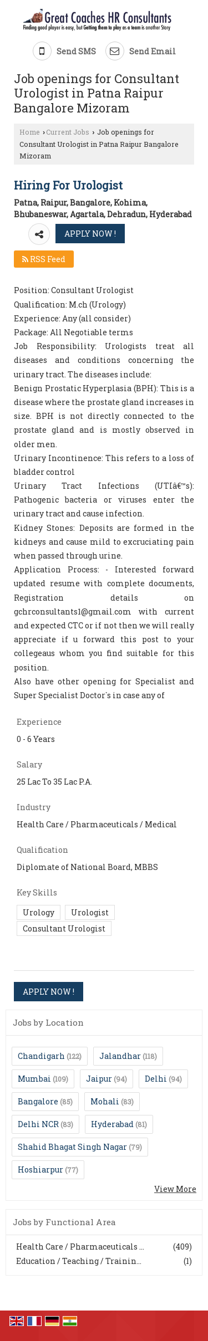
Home (29, 131)
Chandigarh (41, 1056)
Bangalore (38, 1101)
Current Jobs (67, 131)
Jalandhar (120, 1056)
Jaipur (99, 1078)
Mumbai (34, 1078)
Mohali (104, 1101)
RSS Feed (43, 259)
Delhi (156, 1078)
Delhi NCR (38, 1124)
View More (175, 1189)
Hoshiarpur (40, 1169)
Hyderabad (112, 1124)
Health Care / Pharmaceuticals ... (80, 1246)
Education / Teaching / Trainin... (78, 1261)
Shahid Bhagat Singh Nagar (72, 1147)
